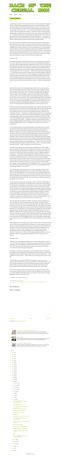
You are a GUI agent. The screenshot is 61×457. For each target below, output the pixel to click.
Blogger (33, 453)
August (15, 391)
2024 (13, 352)
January (15, 443)
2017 (13, 358)
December (15, 383)
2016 (13, 360)
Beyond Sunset (20, 337)
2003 (13, 450)
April (14, 399)
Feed (20, 14)
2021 (13, 354)
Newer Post (12, 318)
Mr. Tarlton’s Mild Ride (18, 424)
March (14, 439)
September (15, 389)
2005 (13, 446)
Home (11, 14)
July (14, 393)
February (15, 441)
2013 (13, 366)
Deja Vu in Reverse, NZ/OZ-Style (20, 426)
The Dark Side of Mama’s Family (24, 343)
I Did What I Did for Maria (18, 412)
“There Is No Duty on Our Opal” (20, 408)
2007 (13, 379)
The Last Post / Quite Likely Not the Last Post (26, 330)
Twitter (15, 14)
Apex (11, 21)
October (15, 387)
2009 (13, 375)
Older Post (48, 318)
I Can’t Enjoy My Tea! (17, 404)
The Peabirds (16, 414)
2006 (13, 381)
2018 (13, 356)
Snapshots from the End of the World (21, 416)
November (15, 385)
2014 (13, 364)
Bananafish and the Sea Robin (19, 410)
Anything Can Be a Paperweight (20, 428)
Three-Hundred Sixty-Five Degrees (20, 406)
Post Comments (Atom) (21, 321)
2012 (13, 369)
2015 (13, 362)
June (14, 395)
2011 (13, 371)
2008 (13, 377)
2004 (13, 448)
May (14, 397)
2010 (13, 373)
